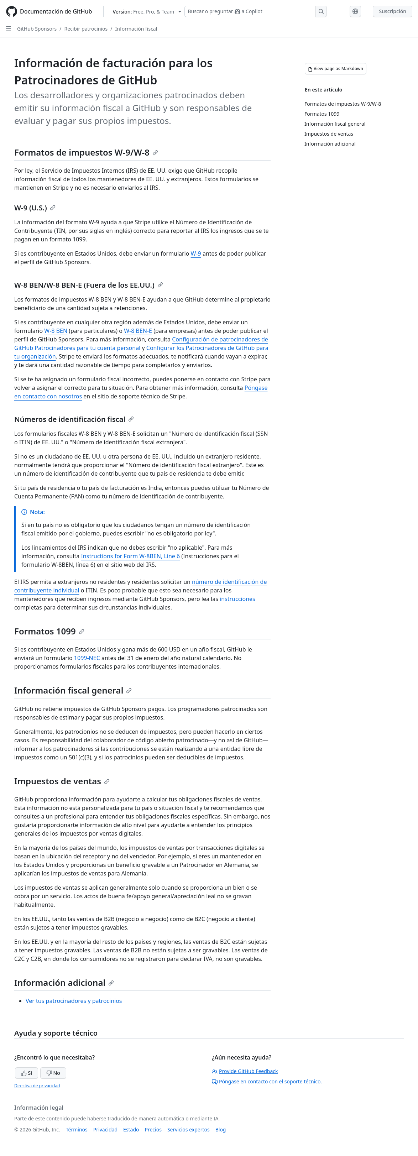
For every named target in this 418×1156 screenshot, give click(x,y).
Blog (220, 1129)
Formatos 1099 (49, 631)
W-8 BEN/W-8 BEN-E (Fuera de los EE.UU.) (88, 285)
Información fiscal (136, 28)
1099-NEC (87, 658)
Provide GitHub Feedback (245, 1071)
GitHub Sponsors (37, 28)
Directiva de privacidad (37, 1086)
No (53, 1072)
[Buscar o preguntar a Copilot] (255, 11)
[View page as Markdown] (335, 68)
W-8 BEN (55, 331)
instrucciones (237, 599)
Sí (26, 1072)
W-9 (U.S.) (35, 208)
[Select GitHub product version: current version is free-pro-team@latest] (146, 11)
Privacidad (105, 1129)
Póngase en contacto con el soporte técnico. (267, 1081)
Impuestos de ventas (62, 781)
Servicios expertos (188, 1129)
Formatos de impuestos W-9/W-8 (86, 152)
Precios (153, 1129)
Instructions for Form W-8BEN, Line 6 (130, 556)
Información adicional (64, 982)
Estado (131, 1129)
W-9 (196, 253)
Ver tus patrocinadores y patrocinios (74, 1001)
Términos (77, 1129)
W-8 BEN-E (138, 331)
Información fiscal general (73, 690)
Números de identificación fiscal (74, 419)
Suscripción (392, 11)
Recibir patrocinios (86, 28)
